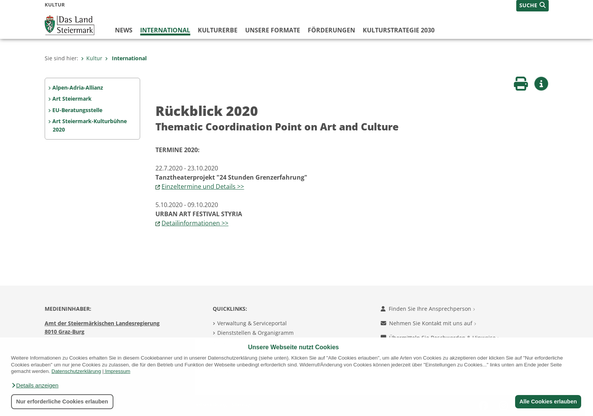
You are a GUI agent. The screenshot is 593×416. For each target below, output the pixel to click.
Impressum (117, 371)
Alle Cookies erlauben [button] (548, 401)
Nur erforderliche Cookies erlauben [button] (62, 401)
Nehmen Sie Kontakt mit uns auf (428, 323)
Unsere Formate (272, 30)
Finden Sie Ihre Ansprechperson (428, 308)
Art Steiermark (72, 98)
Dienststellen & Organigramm (255, 332)
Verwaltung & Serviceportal (252, 323)
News (123, 30)
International (165, 30)
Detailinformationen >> (195, 223)
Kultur (91, 58)
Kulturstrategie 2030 (399, 30)
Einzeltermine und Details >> (203, 186)
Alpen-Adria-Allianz (77, 87)
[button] (34, 385)
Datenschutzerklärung (76, 371)
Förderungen (331, 30)
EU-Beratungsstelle (77, 110)
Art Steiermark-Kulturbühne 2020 (89, 125)
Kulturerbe (218, 30)
